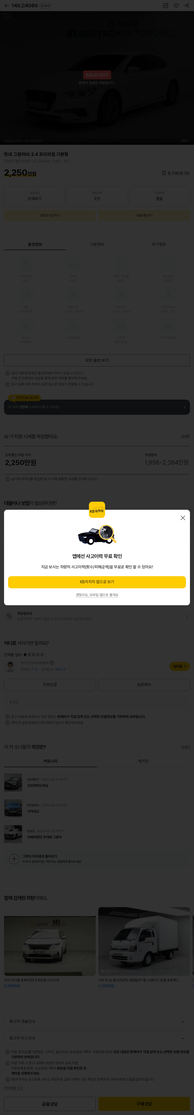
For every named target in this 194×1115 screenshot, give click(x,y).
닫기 (183, 518)
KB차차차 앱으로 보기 (97, 581)
